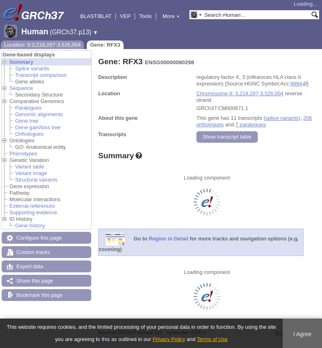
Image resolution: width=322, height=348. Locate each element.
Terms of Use (212, 339)
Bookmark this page (39, 295)
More (171, 16)
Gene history (30, 225)
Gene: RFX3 (105, 45)
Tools (145, 16)
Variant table (29, 167)
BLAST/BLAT (95, 16)
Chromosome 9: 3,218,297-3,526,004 (240, 93)
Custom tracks (33, 252)
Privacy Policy (169, 339)
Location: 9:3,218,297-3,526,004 (42, 45)
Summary (21, 62)
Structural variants (36, 180)
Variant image (31, 173)
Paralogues (28, 108)
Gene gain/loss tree (38, 127)
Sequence (21, 88)
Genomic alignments (39, 114)
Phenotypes (23, 153)
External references (32, 206)
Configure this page (39, 238)
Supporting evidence (33, 212)
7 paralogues (250, 124)
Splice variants (32, 68)
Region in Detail (169, 239)
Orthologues (29, 134)
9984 (296, 84)
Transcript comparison (41, 75)
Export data (29, 266)
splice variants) (283, 118)
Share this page (34, 281)
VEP (125, 16)
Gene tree (26, 121)
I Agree (302, 334)
